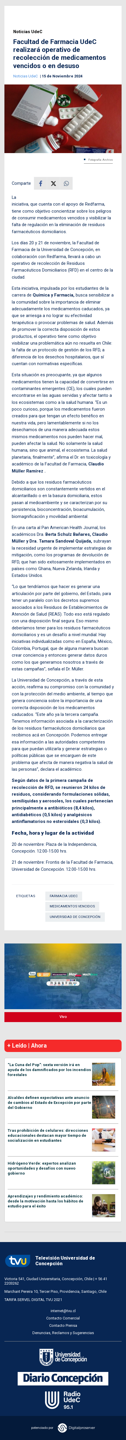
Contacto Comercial (63, 1318)
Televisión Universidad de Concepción (49, 1261)
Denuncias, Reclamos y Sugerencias (63, 1333)
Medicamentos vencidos (72, 906)
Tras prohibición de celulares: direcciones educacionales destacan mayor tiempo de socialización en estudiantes (48, 1135)
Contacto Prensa (63, 1325)
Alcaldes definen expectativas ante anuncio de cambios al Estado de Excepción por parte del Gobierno (49, 1102)
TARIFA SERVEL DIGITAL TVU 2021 (33, 1299)
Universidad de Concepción (75, 917)
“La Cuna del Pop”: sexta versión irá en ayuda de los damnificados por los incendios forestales (49, 1070)
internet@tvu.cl (63, 1311)
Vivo (63, 1016)
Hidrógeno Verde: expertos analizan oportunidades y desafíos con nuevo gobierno (42, 1168)
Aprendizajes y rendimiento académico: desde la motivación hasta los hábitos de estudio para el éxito (45, 1201)
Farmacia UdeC (64, 896)
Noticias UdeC (27, 31)
